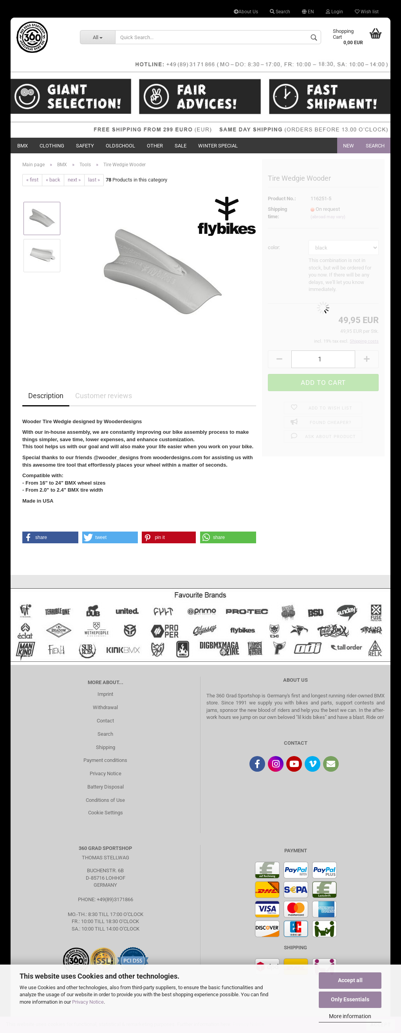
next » (74, 180)
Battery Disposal (105, 787)
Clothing (52, 146)
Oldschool (120, 146)
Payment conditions (105, 760)
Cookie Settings (105, 813)
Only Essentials (350, 999)
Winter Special (218, 146)
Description (45, 396)
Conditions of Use (105, 800)
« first (32, 180)
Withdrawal (105, 707)
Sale (180, 146)
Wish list (367, 11)
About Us (246, 11)
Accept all (350, 980)
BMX (22, 146)
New (348, 146)
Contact (105, 721)
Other (155, 146)
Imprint (105, 694)
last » (94, 180)
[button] (50, 537)
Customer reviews (103, 396)
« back (53, 180)
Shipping (105, 747)
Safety (85, 146)
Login (334, 11)
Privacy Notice (88, 1002)
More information (350, 1016)
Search (280, 11)
